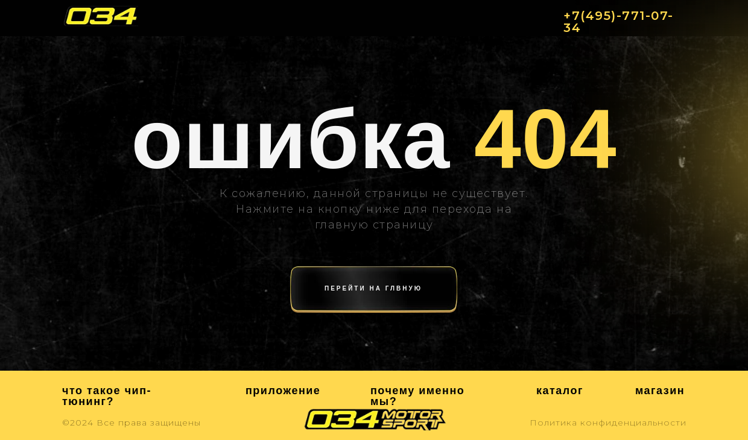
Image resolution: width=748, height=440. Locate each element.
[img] (100, 16)
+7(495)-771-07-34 (618, 21)
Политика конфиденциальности (608, 422)
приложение (283, 391)
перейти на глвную (373, 288)
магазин (660, 391)
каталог (559, 391)
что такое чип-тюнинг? (106, 396)
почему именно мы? (417, 396)
